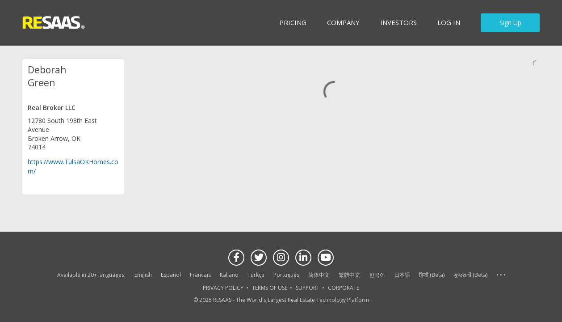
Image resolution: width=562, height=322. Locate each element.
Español (171, 275)
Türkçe (255, 275)
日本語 (402, 275)
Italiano (229, 275)
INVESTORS (398, 22)
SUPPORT (307, 288)
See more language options (500, 275)
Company (343, 22)
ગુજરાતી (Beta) (470, 275)
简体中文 (319, 275)
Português (286, 275)
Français (200, 275)
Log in (448, 22)
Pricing (292, 22)
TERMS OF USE (269, 288)
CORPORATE (343, 288)
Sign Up (510, 22)
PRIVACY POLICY (223, 288)
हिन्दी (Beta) (432, 275)
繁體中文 (349, 275)
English (143, 275)
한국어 (377, 275)
